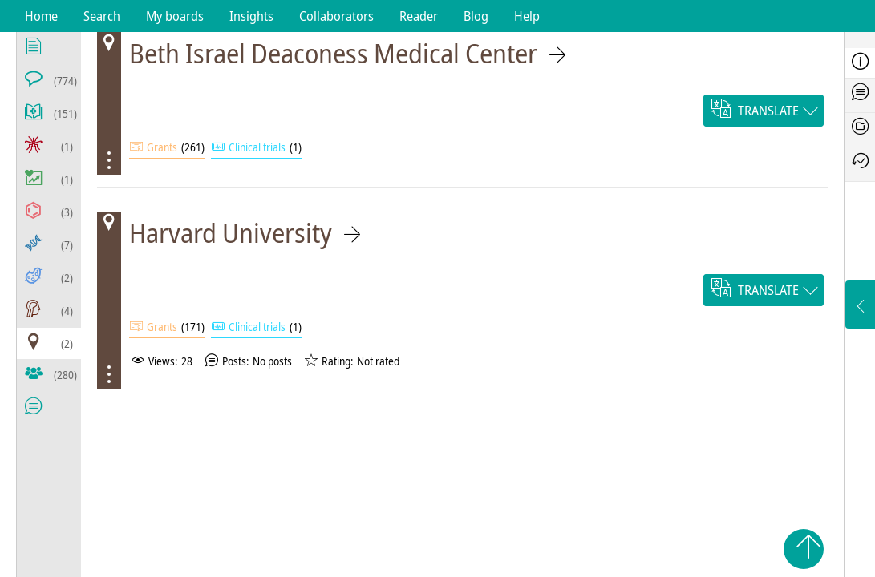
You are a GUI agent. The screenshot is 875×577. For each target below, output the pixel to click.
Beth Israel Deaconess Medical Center (333, 53)
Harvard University (230, 233)
